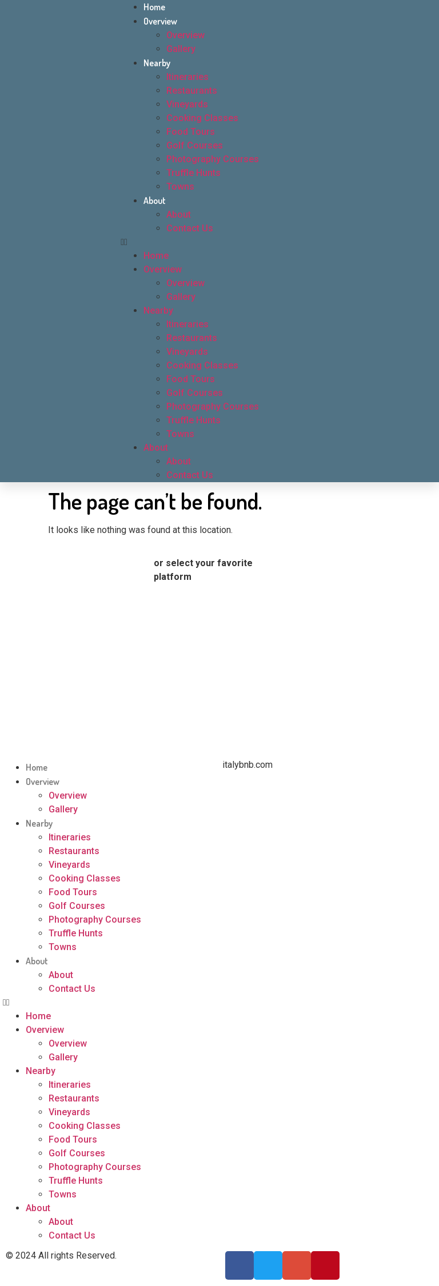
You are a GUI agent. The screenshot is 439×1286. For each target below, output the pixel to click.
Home (154, 7)
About (154, 200)
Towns (180, 186)
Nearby (156, 63)
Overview (160, 21)
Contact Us (189, 228)
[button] (225, 242)
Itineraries (187, 76)
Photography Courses (212, 159)
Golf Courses (194, 145)
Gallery (180, 48)
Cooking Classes (202, 118)
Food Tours (190, 131)
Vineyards (187, 104)
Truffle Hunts (193, 172)
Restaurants (191, 90)
